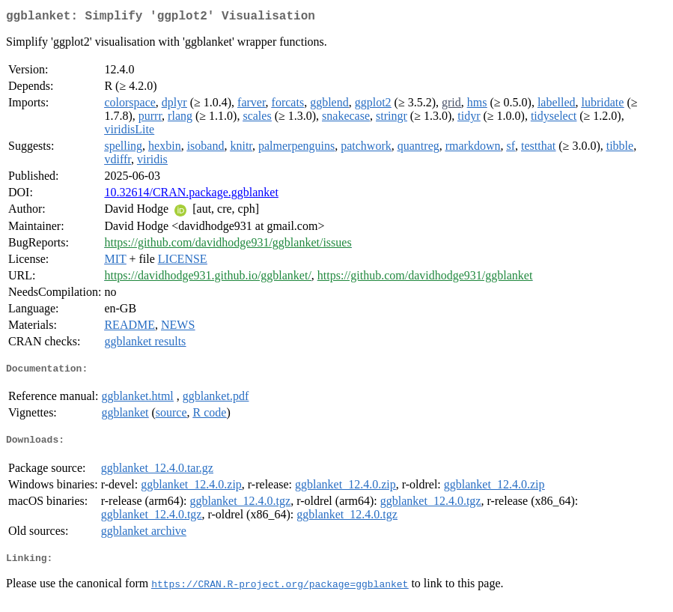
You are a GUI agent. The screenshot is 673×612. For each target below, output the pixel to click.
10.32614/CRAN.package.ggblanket (191, 195)
